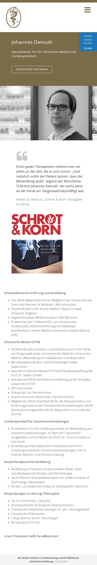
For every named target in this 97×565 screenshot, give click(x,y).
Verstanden (61, 561)
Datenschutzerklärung (41, 561)
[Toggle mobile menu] (88, 9)
